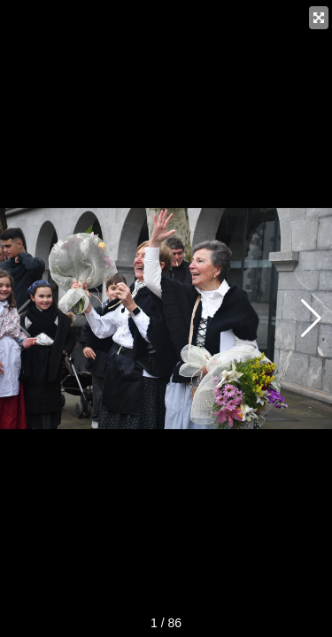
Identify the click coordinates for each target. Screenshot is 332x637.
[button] (311, 318)
